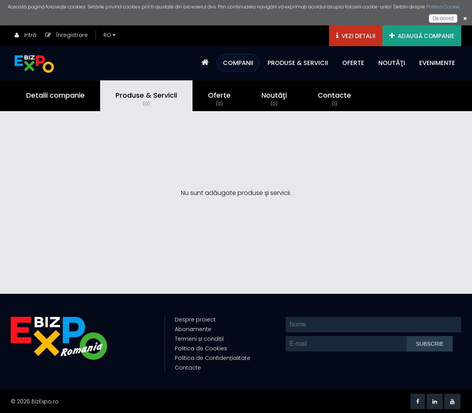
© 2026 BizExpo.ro (35, 401)
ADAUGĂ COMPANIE (421, 36)
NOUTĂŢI (391, 62)
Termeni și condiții (199, 339)
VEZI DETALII (355, 36)
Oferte (219, 98)
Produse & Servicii (146, 98)
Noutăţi (274, 98)
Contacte (334, 98)
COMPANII (238, 62)
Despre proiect (195, 319)
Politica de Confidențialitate (212, 358)
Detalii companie (55, 95)
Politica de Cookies (201, 348)
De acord (443, 18)
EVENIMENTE (437, 62)
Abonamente (193, 329)
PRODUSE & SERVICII (298, 62)
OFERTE (353, 62)
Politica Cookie (443, 6)
